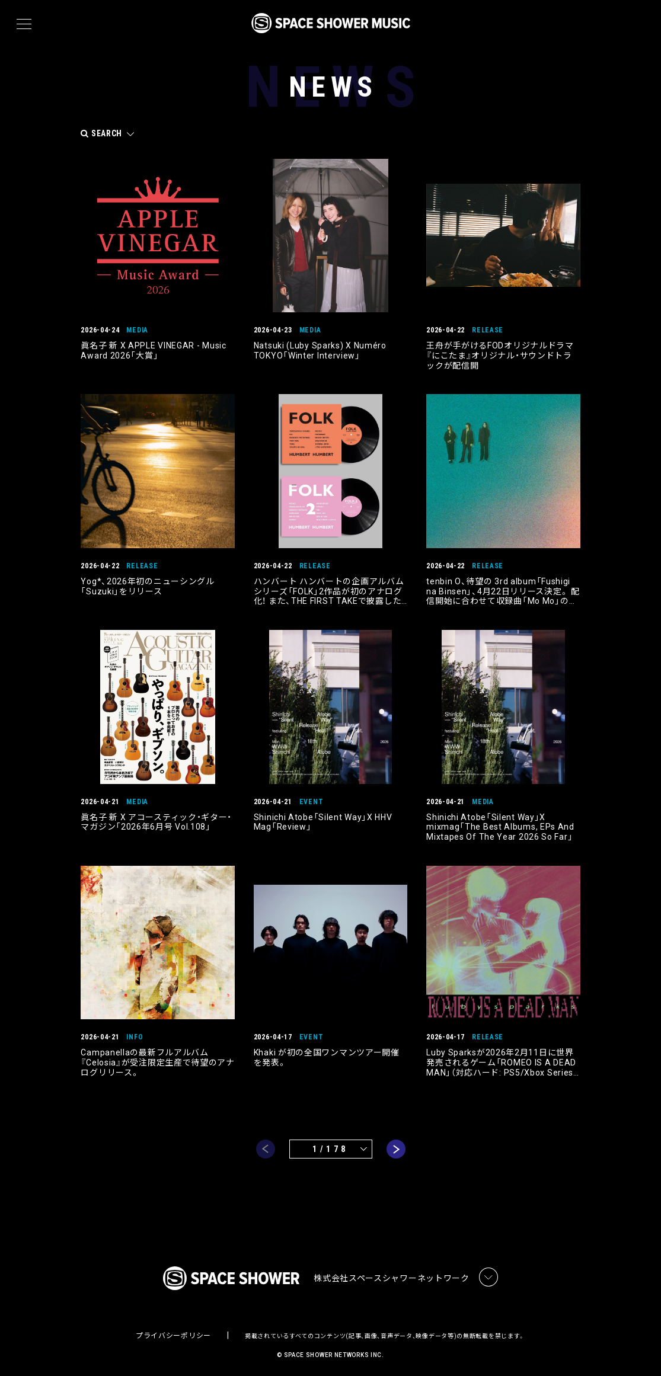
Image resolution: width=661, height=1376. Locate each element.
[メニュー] (24, 24)
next (396, 1143)
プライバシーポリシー (173, 1332)
